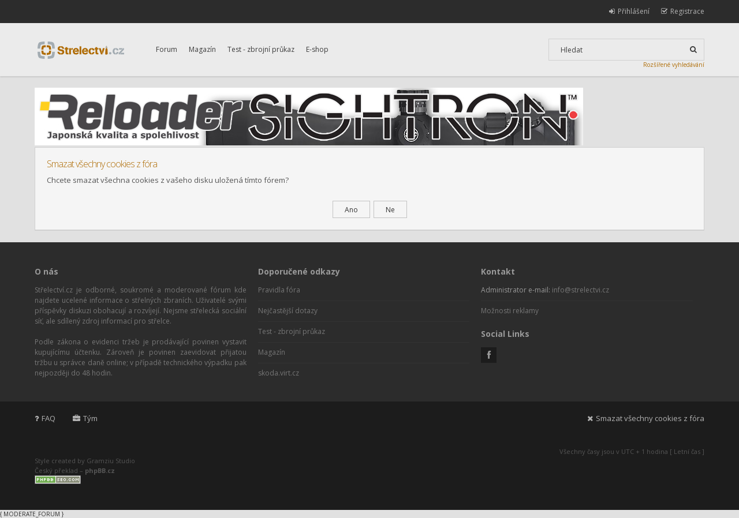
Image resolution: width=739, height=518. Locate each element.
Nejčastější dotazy (288, 311)
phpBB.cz (100, 470)
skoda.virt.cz (278, 373)
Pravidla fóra (279, 290)
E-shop (317, 49)
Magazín (202, 49)
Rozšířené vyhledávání (673, 65)
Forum (166, 49)
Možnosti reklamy (510, 311)
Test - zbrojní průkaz (260, 49)
